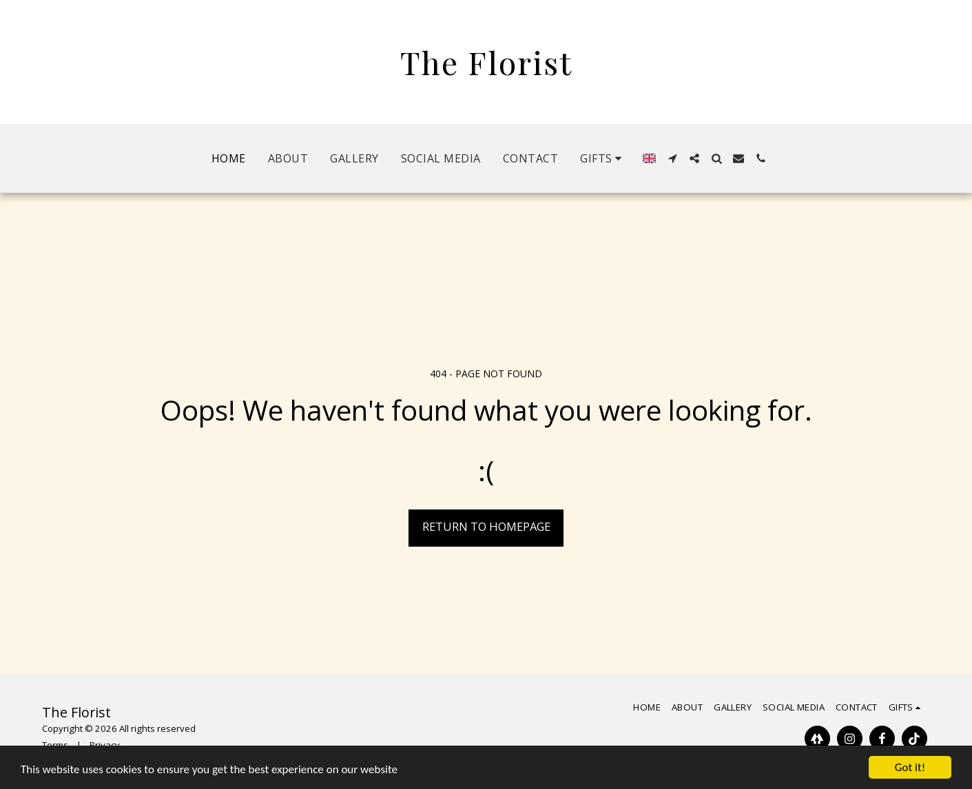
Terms (55, 745)
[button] (603, 158)
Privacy (105, 745)
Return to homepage (486, 526)
